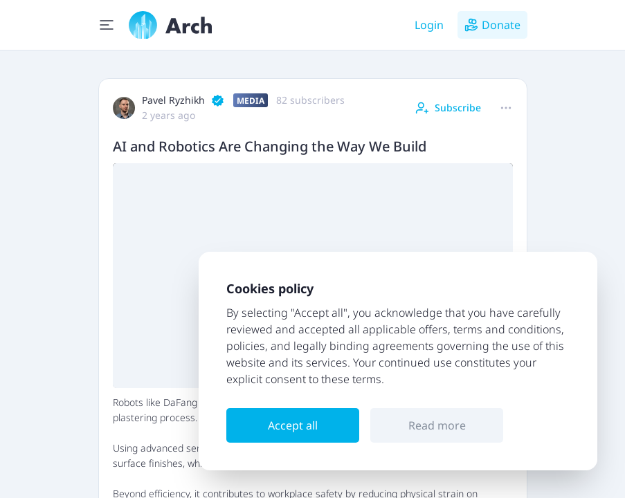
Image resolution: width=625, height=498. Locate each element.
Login (429, 25)
